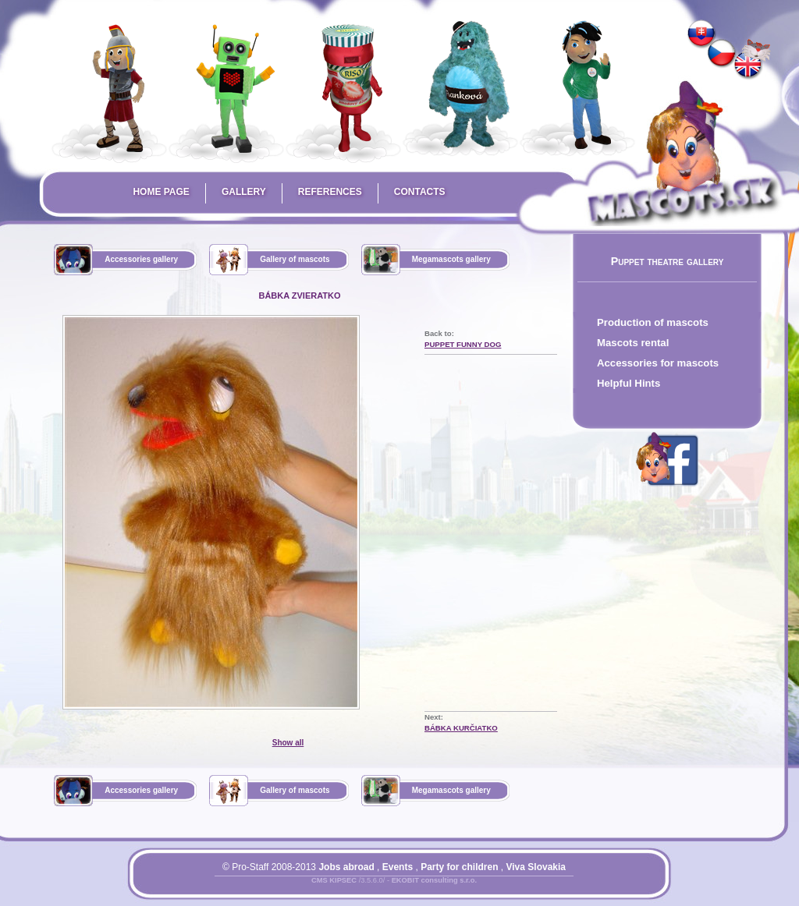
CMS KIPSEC (334, 880)
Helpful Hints (628, 383)
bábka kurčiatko (461, 728)
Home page (161, 191)
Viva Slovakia (536, 867)
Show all (288, 742)
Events (397, 867)
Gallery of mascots (294, 259)
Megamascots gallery (451, 259)
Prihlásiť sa (363, 889)
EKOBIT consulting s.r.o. (434, 880)
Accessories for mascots (658, 363)
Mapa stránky (421, 889)
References (330, 191)
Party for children (459, 867)
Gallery (244, 191)
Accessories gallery (141, 259)
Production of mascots (652, 322)
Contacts (420, 191)
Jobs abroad (346, 867)
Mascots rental (633, 343)
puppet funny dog (462, 344)
